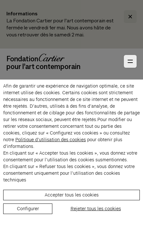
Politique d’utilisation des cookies (50, 139)
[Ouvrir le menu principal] (130, 61)
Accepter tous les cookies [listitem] (72, 194)
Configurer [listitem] (28, 208)
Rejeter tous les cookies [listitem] (96, 208)
